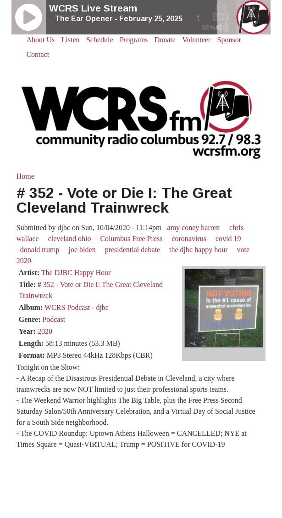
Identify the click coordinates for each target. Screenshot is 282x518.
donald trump (40, 249)
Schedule (99, 40)
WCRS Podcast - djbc (76, 307)
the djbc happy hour (198, 249)
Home (25, 176)
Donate (165, 40)
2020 (45, 331)
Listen (70, 40)
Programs (134, 40)
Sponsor (229, 40)
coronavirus (188, 238)
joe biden (82, 249)
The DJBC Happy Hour (76, 272)
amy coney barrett (194, 227)
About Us (40, 40)
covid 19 (228, 238)
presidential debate (132, 249)
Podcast (53, 319)
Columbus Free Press (131, 238)
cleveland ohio (69, 238)
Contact (37, 54)
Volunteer (196, 40)
